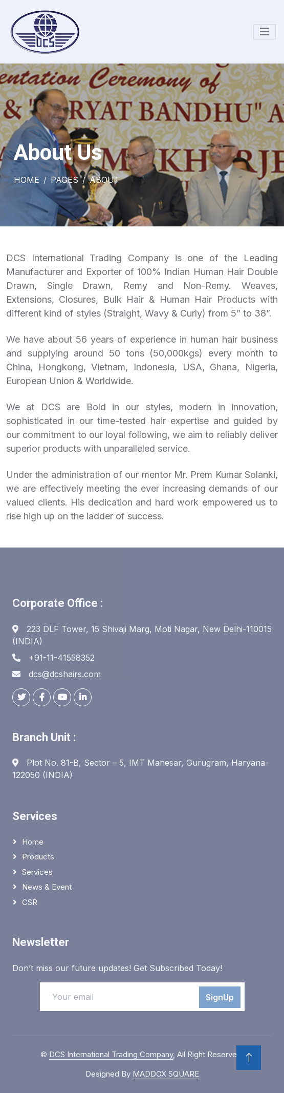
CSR (29, 902)
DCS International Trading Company (111, 1054)
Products (38, 856)
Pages (64, 180)
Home (26, 180)
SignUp (220, 997)
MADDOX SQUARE (166, 1074)
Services (37, 872)
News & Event (47, 887)
